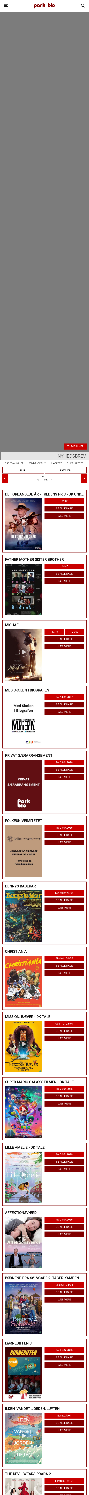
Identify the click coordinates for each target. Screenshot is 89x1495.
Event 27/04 (64, 1415)
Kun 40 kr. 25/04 (64, 892)
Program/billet (14, 463)
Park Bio (33, 2)
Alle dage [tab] (44, 478)
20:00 (75, 631)
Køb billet (61, 446)
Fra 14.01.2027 (64, 697)
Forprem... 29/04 (64, 1480)
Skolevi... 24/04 (64, 1284)
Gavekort (56, 463)
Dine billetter (75, 463)
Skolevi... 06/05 (64, 958)
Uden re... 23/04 (64, 1023)
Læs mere (64, 515)
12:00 (65, 501)
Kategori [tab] (65, 470)
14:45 (65, 566)
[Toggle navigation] (6, 5)
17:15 (55, 631)
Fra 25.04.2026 (64, 1088)
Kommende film (37, 463)
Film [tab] (22, 470)
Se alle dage (64, 508)
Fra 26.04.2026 (64, 1154)
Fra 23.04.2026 (64, 762)
